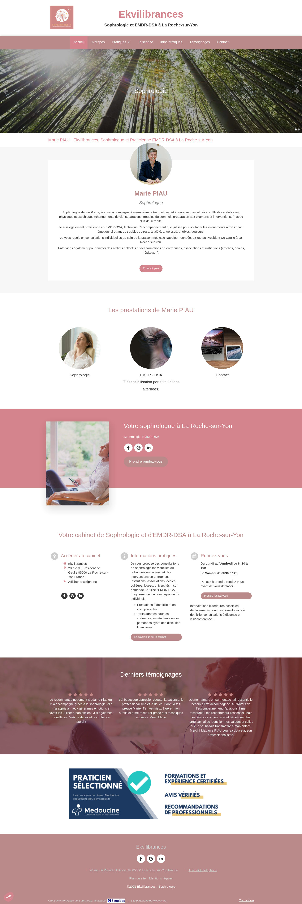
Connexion (246, 900)
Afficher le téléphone (82, 581)
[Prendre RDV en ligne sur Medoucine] (151, 793)
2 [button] (299, 129)
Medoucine (160, 900)
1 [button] (296, 129)
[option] (151, 91)
